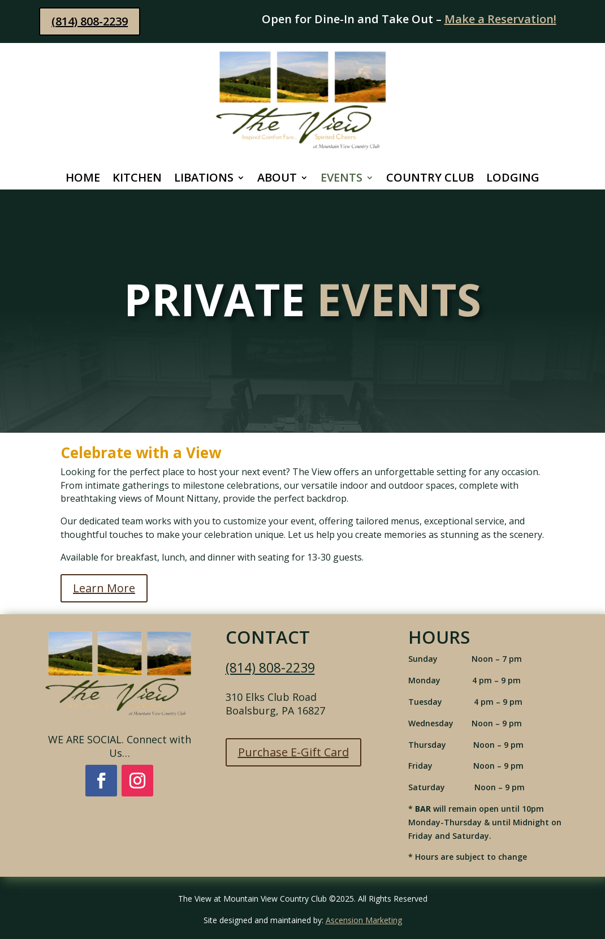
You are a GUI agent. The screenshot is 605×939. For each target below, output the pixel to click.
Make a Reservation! (500, 19)
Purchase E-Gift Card (293, 752)
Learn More (104, 588)
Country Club (430, 179)
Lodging (512, 179)
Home (83, 179)
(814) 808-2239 (89, 21)
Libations (204, 179)
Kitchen (137, 179)
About (277, 179)
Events (341, 179)
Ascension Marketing (364, 920)
